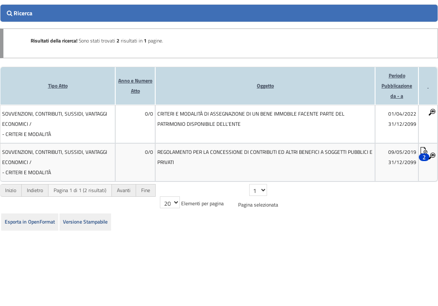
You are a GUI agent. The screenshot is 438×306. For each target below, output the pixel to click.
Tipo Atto (58, 86)
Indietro (35, 190)
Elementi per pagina (202, 203)
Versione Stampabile (85, 222)
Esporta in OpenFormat (30, 222)
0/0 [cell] (149, 114)
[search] (219, 13)
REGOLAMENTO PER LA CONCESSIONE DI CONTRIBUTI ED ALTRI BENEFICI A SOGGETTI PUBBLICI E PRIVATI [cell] (265, 157)
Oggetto (265, 86)
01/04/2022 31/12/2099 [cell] (402, 119)
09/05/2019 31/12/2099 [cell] (402, 157)
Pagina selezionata (258, 205)
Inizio (10, 190)
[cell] (57, 124)
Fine (145, 190)
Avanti (124, 190)
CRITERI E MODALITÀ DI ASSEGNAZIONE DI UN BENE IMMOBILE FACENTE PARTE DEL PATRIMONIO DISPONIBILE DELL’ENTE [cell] (250, 119)
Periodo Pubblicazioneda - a (396, 85)
